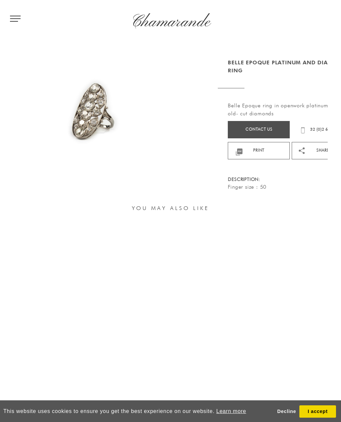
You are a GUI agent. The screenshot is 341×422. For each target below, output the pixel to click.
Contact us (276, 129)
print (276, 150)
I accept (318, 411)
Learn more (231, 411)
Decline (286, 411)
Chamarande (170, 22)
